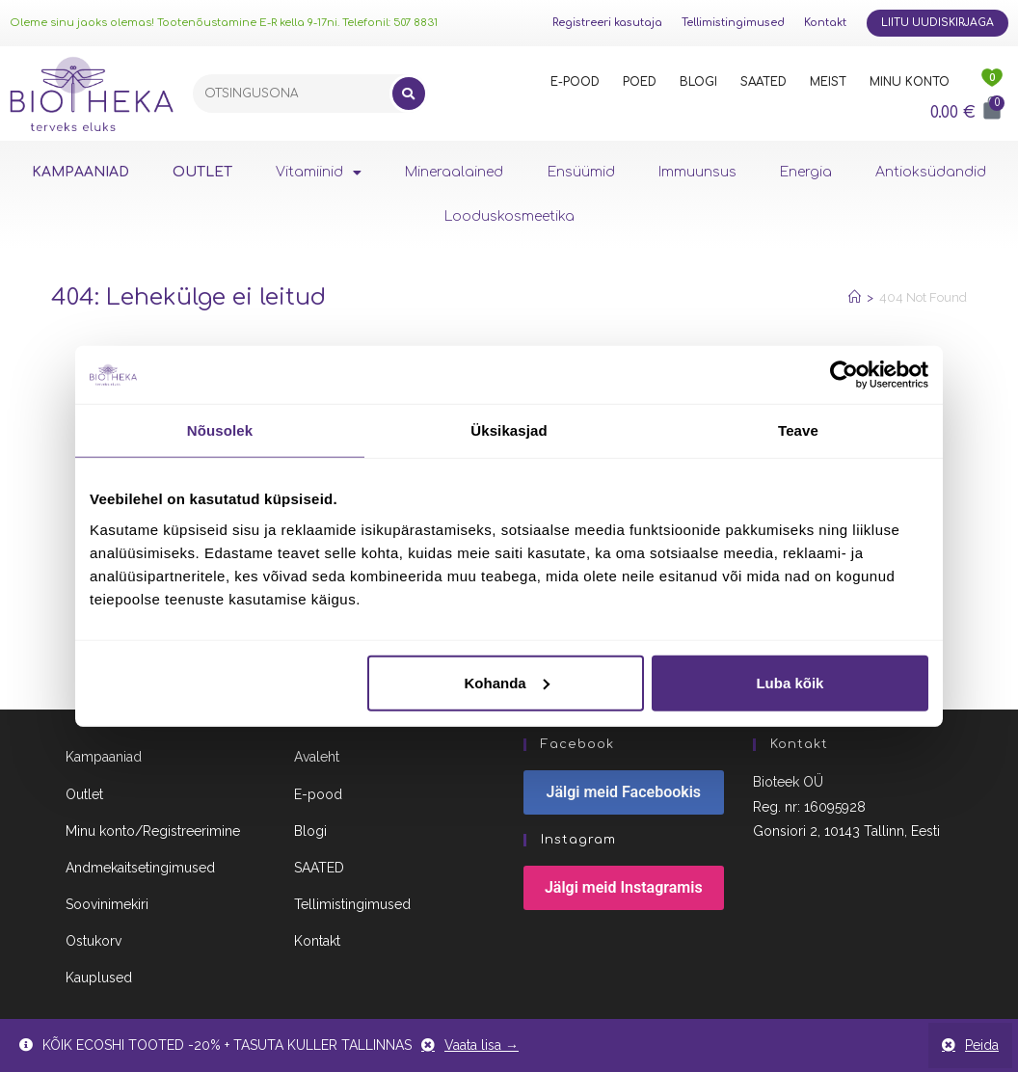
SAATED (763, 82)
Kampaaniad (104, 762)
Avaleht (316, 762)
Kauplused (99, 983)
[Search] (408, 93)
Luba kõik (789, 682)
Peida (982, 1045)
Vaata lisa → (481, 1045)
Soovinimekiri (107, 910)
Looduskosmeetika (509, 216)
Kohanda (507, 682)
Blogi (310, 836)
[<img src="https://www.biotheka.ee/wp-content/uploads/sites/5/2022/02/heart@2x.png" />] (993, 81)
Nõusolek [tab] (220, 430)
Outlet (84, 799)
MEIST (828, 82)
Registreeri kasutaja (607, 22)
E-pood (318, 799)
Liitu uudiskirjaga (937, 22)
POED (639, 82)
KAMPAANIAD (80, 172)
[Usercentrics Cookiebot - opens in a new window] (844, 375)
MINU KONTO (910, 82)
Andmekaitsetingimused (140, 873)
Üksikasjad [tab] (508, 430)
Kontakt (825, 22)
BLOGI (698, 82)
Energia (806, 172)
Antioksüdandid (930, 172)
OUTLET (202, 172)
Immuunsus (697, 172)
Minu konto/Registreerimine (153, 836)
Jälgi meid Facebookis (624, 798)
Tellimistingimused (733, 22)
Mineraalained (454, 172)
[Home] (854, 297)
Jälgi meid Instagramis (624, 893)
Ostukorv (93, 946)
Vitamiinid (319, 172)
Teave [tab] (798, 430)
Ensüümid (581, 172)
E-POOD (575, 82)
